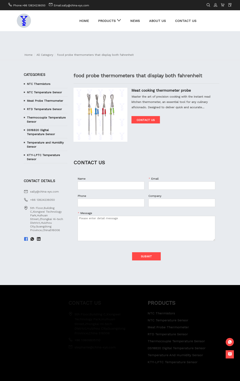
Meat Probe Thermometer (45, 100)
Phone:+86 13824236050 (29, 5)
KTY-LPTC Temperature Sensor (43, 157)
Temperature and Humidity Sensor (45, 144)
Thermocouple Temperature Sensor (46, 119)
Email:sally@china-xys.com (71, 5)
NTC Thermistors (38, 84)
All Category (44, 54)
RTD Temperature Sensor (44, 109)
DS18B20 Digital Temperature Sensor (41, 132)
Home (28, 54)
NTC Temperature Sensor (44, 92)
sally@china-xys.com (44, 191)
